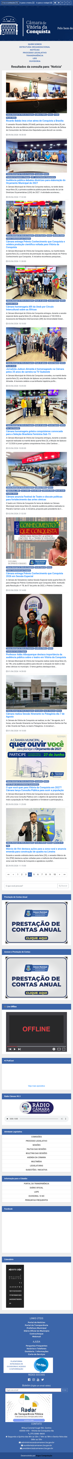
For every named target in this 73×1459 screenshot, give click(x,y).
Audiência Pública (41, 115)
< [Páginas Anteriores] (13, 874)
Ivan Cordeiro (25, 490)
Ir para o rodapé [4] (44, 3)
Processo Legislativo (35, 53)
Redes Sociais (36, 1374)
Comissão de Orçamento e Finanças (18, 177)
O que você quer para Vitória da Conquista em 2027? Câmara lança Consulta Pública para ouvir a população (35, 789)
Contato (36, 1423)
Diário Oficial (36, 1188)
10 (55, 874)
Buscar (63, 886)
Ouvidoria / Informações (36, 1351)
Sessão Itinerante (49, 711)
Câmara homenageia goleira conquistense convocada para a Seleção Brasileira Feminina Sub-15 (34, 433)
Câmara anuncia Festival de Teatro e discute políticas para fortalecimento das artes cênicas (34, 498)
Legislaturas (36, 1166)
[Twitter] (42, 1379)
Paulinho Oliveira (12, 494)
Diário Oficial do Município (36, 1331)
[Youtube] (38, 1379)
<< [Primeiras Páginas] (8, 874)
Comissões (36, 1137)
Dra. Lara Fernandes (13, 428)
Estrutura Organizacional (34, 47)
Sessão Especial (40, 235)
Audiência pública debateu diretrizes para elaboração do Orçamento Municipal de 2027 (35, 181)
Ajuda (36, 1341)
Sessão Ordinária (40, 843)
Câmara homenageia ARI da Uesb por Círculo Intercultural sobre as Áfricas (30, 308)
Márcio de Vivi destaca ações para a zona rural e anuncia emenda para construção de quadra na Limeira (36, 850)
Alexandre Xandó (58, 235)
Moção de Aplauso (41, 300)
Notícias (34, 50)
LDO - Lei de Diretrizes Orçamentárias (43, 177)
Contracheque (36, 1334)
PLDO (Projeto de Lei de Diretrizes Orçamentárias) (23, 784)
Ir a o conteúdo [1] (10, 3)
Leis (35, 58)
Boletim (26, 1385)
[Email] (33, 1390)
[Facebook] (29, 1379)
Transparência (34, 55)
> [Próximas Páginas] (60, 874)
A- (69, 3)
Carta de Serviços (36, 1354)
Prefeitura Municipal (36, 1328)
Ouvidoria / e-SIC (37, 1196)
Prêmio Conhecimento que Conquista (18, 238)
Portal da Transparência (36, 1184)
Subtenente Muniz (48, 490)
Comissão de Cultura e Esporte (16, 651)
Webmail (36, 1336)
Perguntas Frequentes (36, 1200)
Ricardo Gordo (11, 366)
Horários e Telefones (36, 1348)
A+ (62, 3)
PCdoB (56, 115)
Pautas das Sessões (36, 1149)
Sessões (36, 1145)
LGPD (36, 1192)
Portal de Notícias (36, 1322)
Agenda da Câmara (36, 1157)
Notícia (50, 115)
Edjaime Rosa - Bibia (13, 490)
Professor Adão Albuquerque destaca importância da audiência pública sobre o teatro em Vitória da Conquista (36, 656)
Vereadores (38, 174)
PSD (8, 846)
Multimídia (36, 1161)
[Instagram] (34, 1379)
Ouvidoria (34, 61)
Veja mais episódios (36, 1086)
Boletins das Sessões (36, 1153)
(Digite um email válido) (41, 1386)
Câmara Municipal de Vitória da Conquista (20, 115)
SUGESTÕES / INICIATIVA (36, 1170)
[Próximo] (19, 1270)
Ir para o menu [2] (27, 3)
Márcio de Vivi (58, 843)
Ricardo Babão (11, 118)
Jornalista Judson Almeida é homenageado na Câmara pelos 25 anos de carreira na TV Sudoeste (35, 370)
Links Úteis (36, 1318)
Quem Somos (35, 44)
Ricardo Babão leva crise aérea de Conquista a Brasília (35, 120)
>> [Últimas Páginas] (65, 874)
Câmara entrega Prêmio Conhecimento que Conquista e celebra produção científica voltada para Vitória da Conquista (35, 244)
